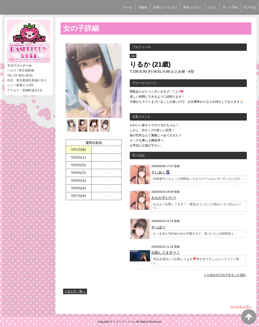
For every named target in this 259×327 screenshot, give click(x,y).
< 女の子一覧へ (75, 291)
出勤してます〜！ (165, 252)
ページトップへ (240, 306)
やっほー (158, 227)
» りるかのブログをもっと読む (225, 275)
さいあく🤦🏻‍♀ (160, 172)
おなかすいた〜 (163, 198)
